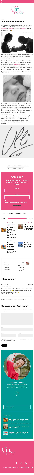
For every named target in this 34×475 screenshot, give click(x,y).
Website (19, 335)
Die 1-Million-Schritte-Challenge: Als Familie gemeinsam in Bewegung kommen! (11, 248)
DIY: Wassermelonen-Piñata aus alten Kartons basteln (19, 429)
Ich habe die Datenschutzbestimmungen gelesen (15, 202)
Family (2, 19)
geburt (9, 168)
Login (2, 2)
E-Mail (17, 194)
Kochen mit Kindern (10, 224)
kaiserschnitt (21, 168)
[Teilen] (10, 213)
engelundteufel (5, 284)
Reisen (25, 241)
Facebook (11, 28)
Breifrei (8, 222)
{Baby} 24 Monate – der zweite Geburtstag (7, 266)
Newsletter (24, 28)
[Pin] (18, 213)
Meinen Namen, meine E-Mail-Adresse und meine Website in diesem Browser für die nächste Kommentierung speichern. (16, 342)
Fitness (11, 241)
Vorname (16, 188)
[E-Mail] (24, 213)
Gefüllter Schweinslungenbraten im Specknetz (21, 266)
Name (2, 329)
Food (12, 222)
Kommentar (3, 311)
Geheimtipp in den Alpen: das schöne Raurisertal (28, 246)
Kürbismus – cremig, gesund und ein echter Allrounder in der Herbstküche (11, 232)
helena (14, 168)
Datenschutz (22, 469)
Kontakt (27, 469)
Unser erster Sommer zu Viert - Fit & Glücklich (16, 299)
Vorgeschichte (17, 64)
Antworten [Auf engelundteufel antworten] (30, 284)
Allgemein (25, 222)
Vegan (8, 225)
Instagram (3, 28)
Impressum (15, 469)
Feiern (32, 222)
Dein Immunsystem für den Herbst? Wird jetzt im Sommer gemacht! (18, 435)
